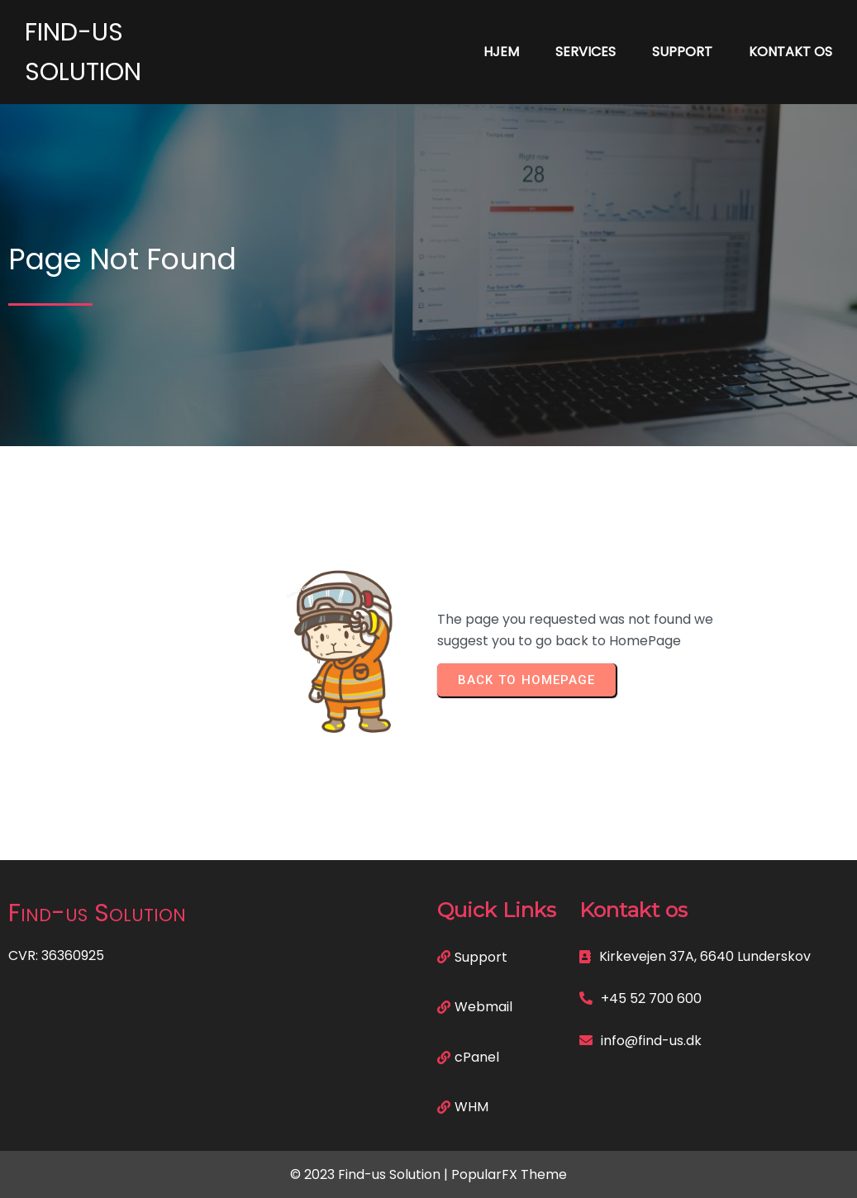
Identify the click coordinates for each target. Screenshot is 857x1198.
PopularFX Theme (509, 1174)
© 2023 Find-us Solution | (370, 1174)
